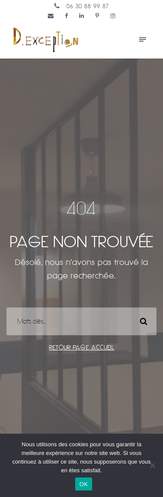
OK (84, 484)
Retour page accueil (81, 347)
